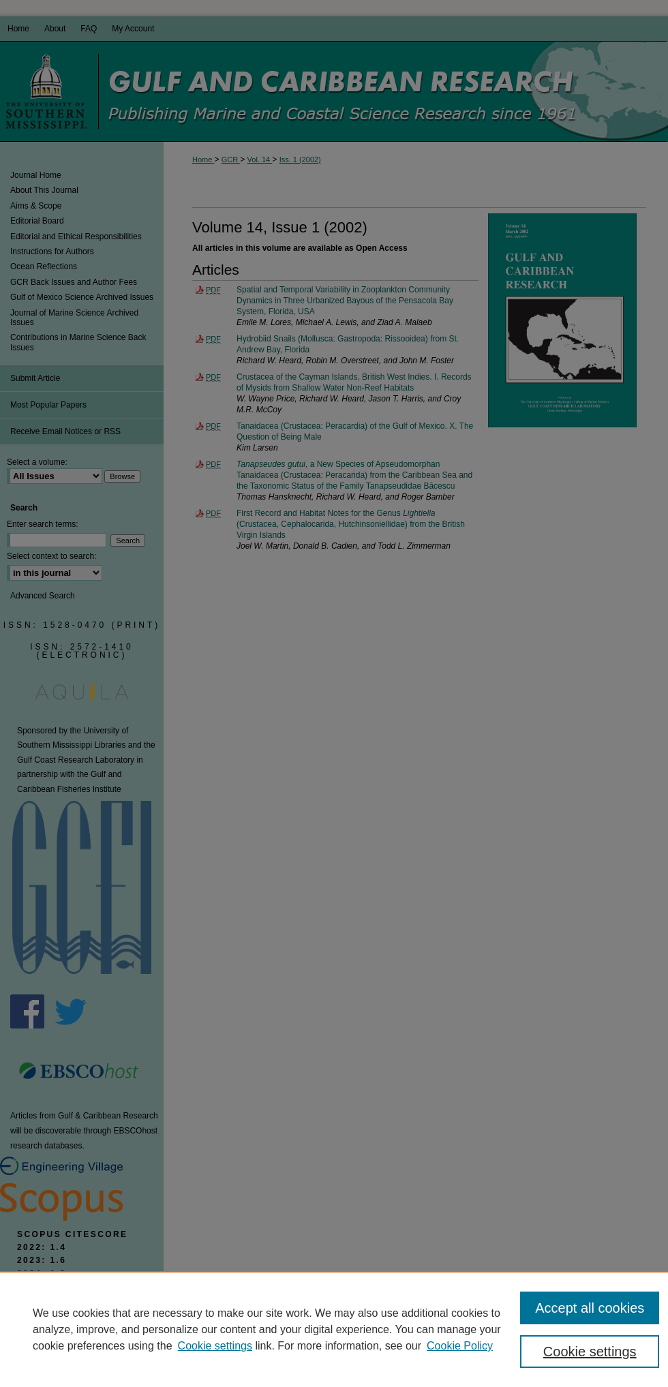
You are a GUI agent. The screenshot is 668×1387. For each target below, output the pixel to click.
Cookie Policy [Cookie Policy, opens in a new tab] (460, 1346)
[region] (334, 1329)
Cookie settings (215, 1346)
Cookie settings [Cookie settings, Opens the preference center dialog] (590, 1351)
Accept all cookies (589, 1307)
